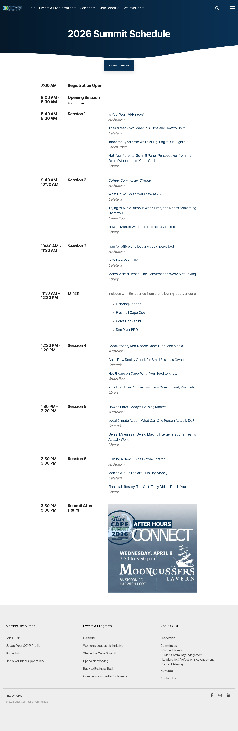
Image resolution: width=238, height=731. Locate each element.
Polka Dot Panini (128, 321)
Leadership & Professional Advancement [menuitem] (188, 659)
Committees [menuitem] (169, 646)
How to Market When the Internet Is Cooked (141, 227)
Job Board (109, 8)
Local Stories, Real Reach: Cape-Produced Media (145, 346)
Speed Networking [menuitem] (95, 661)
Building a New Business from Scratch (136, 459)
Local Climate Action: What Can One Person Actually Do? (151, 421)
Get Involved (133, 8)
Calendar (88, 8)
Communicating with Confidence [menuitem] (105, 676)
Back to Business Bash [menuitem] (98, 668)
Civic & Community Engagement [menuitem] (182, 655)
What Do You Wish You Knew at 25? (135, 194)
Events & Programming (57, 8)
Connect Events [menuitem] (172, 650)
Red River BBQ (127, 330)
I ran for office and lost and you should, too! (141, 246)
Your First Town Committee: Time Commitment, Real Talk (151, 387)
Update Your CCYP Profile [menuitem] (23, 646)
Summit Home (119, 65)
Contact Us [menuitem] (168, 678)
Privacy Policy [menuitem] (14, 695)
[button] (232, 8)
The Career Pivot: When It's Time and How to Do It (146, 128)
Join (32, 8)
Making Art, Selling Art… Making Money (137, 473)
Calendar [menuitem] (89, 638)
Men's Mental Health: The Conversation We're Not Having (152, 274)
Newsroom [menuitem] (168, 671)
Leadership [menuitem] (168, 638)
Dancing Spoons (128, 304)
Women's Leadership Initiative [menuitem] (103, 646)
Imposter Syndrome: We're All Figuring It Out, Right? (146, 142)
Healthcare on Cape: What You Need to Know (142, 373)
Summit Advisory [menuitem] (172, 664)
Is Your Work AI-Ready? (126, 114)
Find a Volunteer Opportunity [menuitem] (25, 661)
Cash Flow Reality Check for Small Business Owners (147, 360)
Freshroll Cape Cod (130, 313)
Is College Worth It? (123, 260)
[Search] (217, 8)
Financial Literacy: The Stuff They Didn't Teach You (147, 487)
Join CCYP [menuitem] (13, 638)
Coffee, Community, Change (129, 180)
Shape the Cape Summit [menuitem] (99, 653)
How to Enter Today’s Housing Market (137, 407)
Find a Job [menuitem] (13, 653)
